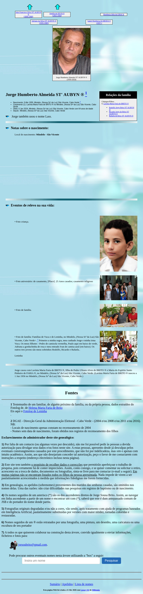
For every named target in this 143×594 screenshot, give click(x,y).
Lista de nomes (84, 584)
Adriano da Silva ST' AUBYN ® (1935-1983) (44, 22)
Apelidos (67, 584)
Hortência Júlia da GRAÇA (113, 14)
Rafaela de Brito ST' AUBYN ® (121, 116)
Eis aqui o (17, 411)
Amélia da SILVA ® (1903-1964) (57, 14)
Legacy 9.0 (85, 590)
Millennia (96, 590)
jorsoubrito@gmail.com (28, 544)
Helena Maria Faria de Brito (45, 407)
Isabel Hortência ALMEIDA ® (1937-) (99, 22)
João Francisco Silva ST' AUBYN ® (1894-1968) (28, 14)
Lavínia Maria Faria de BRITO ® (116, 104)
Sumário (55, 584)
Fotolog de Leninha (35, 411)
